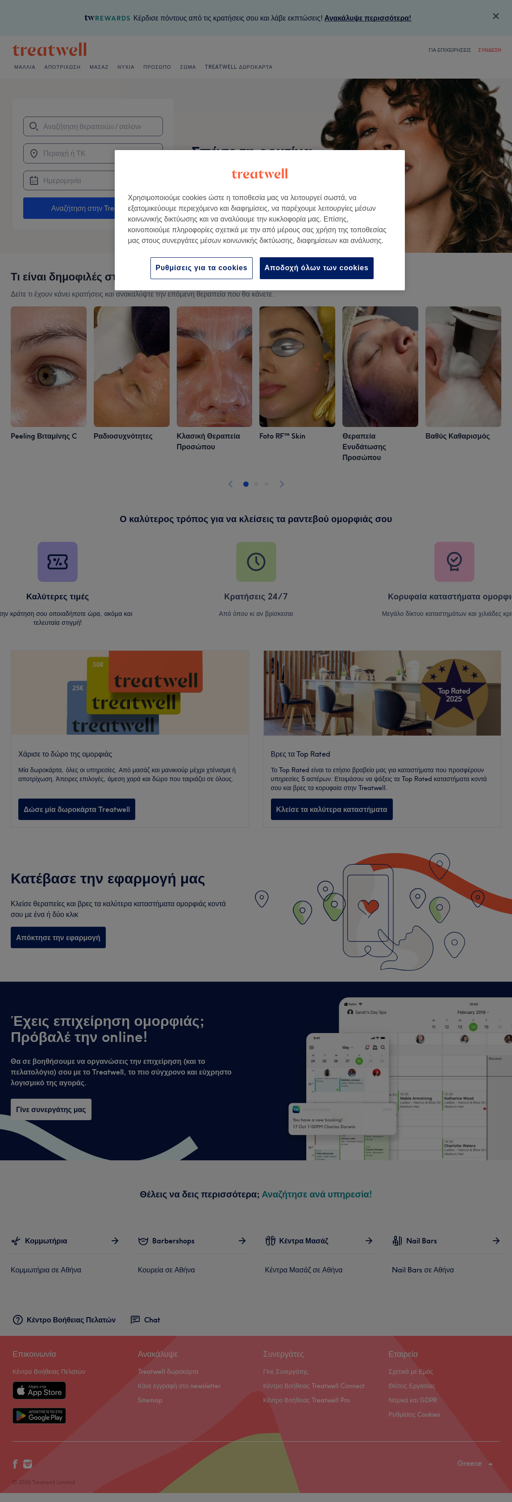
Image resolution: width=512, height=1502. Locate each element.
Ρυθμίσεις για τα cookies (201, 268)
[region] (260, 220)
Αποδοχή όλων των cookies (317, 268)
